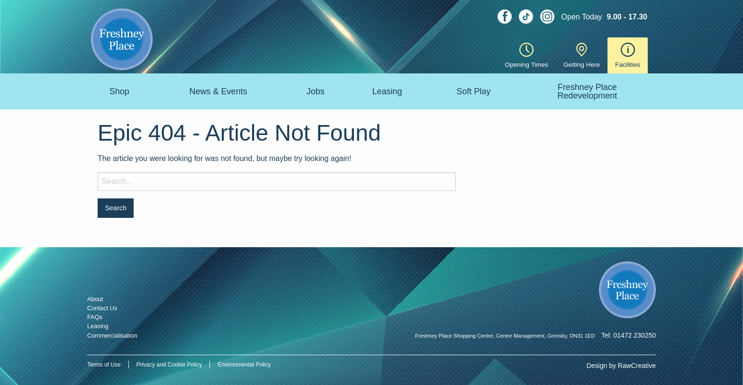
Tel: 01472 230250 (628, 335)
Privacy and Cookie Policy (169, 364)
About (95, 299)
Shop (119, 91)
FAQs (94, 317)
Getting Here (581, 55)
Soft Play (473, 91)
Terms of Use (104, 364)
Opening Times (526, 55)
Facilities (627, 55)
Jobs (316, 91)
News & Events (218, 91)
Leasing (387, 91)
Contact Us (102, 308)
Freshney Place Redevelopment (587, 91)
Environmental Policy (244, 364)
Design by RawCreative (621, 365)
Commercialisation (112, 335)
